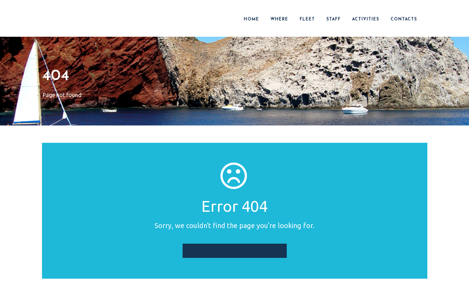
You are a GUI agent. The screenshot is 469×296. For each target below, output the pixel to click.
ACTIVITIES (365, 19)
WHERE (279, 19)
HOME (251, 19)
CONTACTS (404, 19)
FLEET (307, 19)
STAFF (333, 19)
